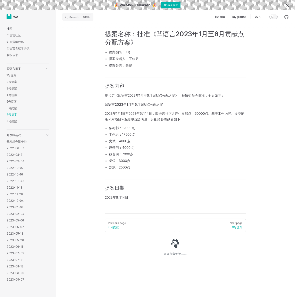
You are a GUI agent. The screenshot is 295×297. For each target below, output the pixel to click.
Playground (238, 16)
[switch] (273, 17)
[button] (28, 28)
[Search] (77, 17)
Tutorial (220, 16)
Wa (12, 16)
